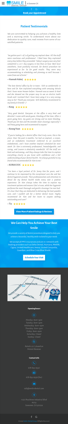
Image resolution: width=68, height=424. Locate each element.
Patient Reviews (34, 349)
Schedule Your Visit (34, 257)
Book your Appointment (34, 13)
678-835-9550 (34, 368)
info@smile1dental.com (34, 388)
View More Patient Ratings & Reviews (34, 211)
